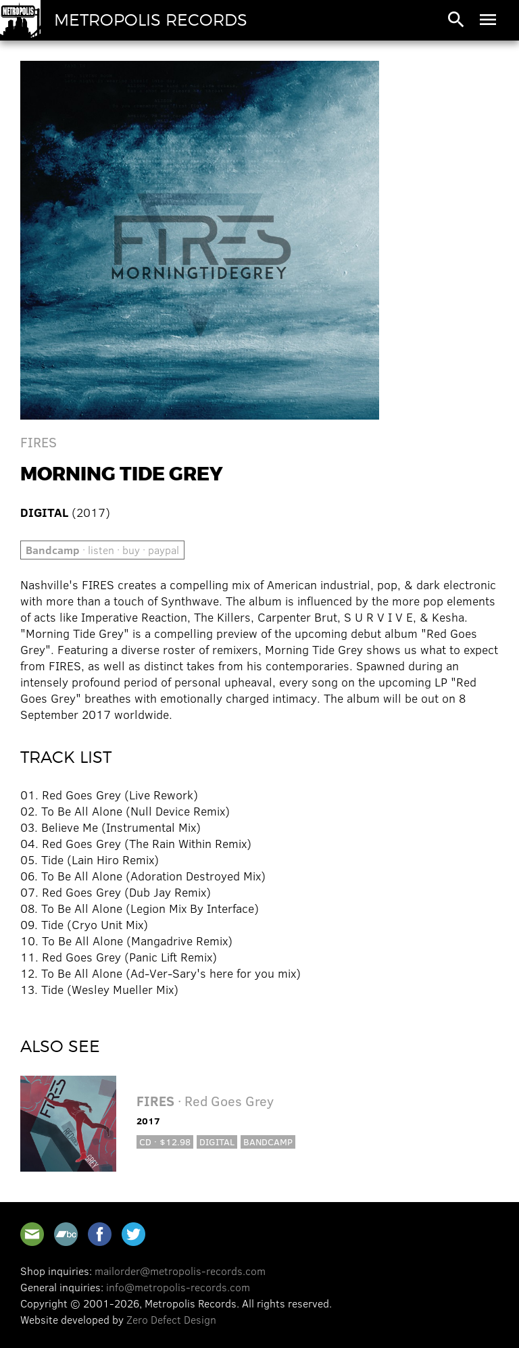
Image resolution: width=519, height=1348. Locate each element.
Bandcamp (268, 1141)
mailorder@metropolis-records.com (180, 1271)
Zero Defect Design (171, 1319)
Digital (216, 1141)
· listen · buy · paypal (102, 550)
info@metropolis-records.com (178, 1287)
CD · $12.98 (165, 1141)
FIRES (38, 441)
